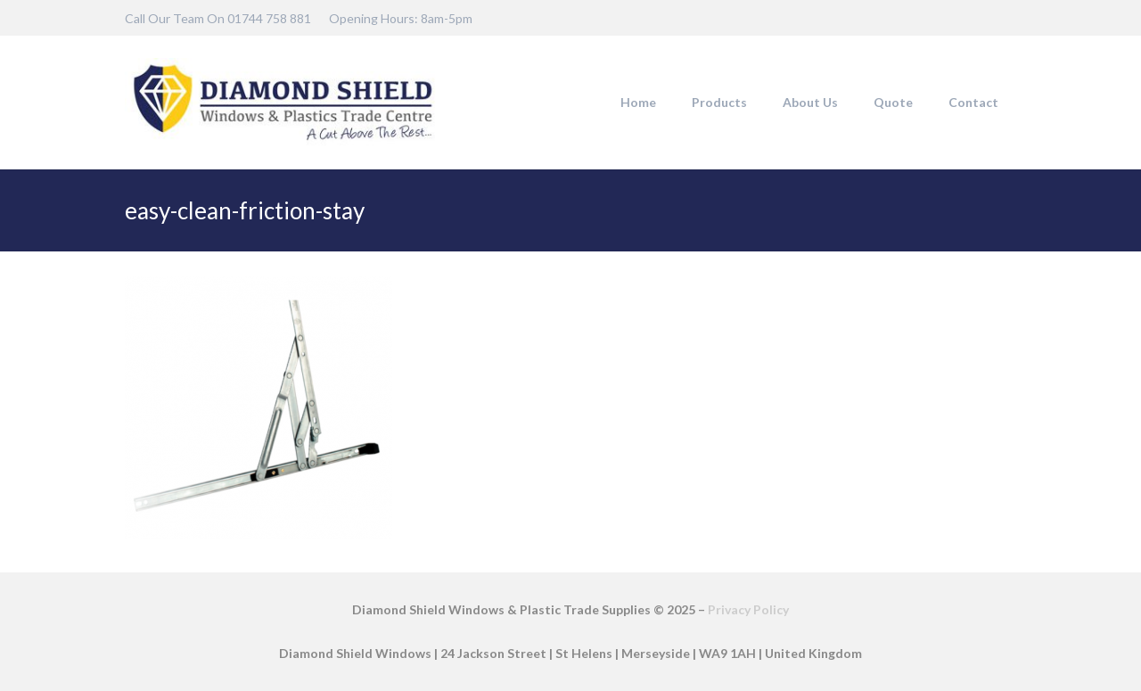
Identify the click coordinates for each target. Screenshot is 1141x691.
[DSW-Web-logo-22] (282, 102)
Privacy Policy (748, 609)
